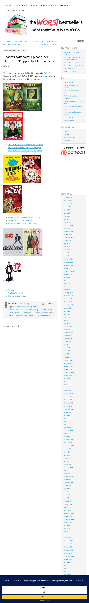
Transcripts (67, 141)
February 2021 (68, 360)
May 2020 (67, 384)
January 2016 (68, 544)
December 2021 (68, 329)
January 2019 (68, 434)
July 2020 (67, 378)
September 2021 (69, 339)
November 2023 (69, 265)
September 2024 (69, 237)
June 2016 (67, 528)
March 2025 (67, 222)
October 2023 (68, 268)
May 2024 (67, 250)
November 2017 (69, 476)
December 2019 (68, 400)
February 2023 (68, 293)
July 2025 (67, 210)
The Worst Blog (68, 82)
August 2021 (68, 342)
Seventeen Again (21, 316)
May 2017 (67, 495)
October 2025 (68, 201)
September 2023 (69, 271)
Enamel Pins (48, 5)
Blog (34, 5)
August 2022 (68, 308)
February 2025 (68, 225)
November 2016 (69, 513)
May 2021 (67, 351)
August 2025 (68, 207)
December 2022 (68, 296)
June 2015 (67, 565)
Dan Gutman (18, 310)
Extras (66, 131)
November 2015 (69, 550)
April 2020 (67, 388)
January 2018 (68, 470)
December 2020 (68, 363)
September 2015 (69, 556)
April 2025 (67, 219)
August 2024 (68, 241)
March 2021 (67, 357)
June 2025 (67, 213)
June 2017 (67, 492)
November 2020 (69, 366)
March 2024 (67, 256)
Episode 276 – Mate (70, 71)
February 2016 (68, 541)
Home (8, 5)
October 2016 (68, 516)
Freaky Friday (29, 310)
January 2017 (68, 507)
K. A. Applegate (25, 313)
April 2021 (67, 354)
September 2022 (69, 305)
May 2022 (67, 317)
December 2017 (68, 473)
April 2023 (67, 286)
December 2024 (68, 228)
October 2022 (68, 302)
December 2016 (68, 510)
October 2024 (68, 234)
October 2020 (68, 369)
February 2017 (68, 504)
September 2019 (69, 409)
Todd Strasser (45, 316)
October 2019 (68, 406)
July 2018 (67, 452)
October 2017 (68, 479)
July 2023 (67, 277)
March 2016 (67, 538)
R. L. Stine (36, 313)
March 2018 (67, 464)
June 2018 (67, 455)
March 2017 (67, 501)
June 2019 (67, 418)
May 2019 (67, 421)
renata (9, 50)
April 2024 (67, 253)
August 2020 (68, 375)
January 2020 (68, 397)
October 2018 (68, 443)
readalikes (44, 313)
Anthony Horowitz (22, 307)
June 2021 (67, 348)
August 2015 (68, 559)
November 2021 (69, 332)
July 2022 (67, 311)
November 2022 (69, 299)
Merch (64, 5)
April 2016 (67, 535)
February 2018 (68, 467)
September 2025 (69, 204)
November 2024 (69, 231)
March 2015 (67, 574)
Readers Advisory (22, 304)
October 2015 (68, 553)
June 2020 (67, 381)
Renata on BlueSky (69, 120)
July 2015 (67, 562)
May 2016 (67, 532)
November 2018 (69, 440)
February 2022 (68, 326)
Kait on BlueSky (69, 117)
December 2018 (68, 437)
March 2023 (67, 290)
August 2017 (68, 486)
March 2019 (67, 427)
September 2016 (69, 519)
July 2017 (67, 489)
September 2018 (69, 446)
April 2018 (67, 461)
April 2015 (67, 571)
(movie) (12, 290)
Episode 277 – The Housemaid (73, 63)
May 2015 (67, 568)
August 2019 (68, 412)
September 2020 (69, 372)
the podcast (49, 76)
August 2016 (68, 522)
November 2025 (69, 198)
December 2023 (68, 262)
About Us (21, 5)
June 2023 (67, 280)
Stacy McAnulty (33, 316)
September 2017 (69, 483)
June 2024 (67, 247)
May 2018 (67, 458)
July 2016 (67, 525)
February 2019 (68, 430)
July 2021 (67, 345)
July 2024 (67, 244)
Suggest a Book (15, 10)
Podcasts (66, 134)
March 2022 (67, 323)
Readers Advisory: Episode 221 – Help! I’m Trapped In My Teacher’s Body (29, 61)
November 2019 (69, 403)
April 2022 (67, 320)
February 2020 (68, 394)
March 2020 (67, 391)
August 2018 (68, 449)
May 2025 (67, 216)
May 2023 (67, 283)
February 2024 (68, 259)
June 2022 (67, 314)
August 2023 (68, 274)
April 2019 (67, 424)
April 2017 (67, 498)
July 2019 (67, 415)
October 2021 (68, 335)
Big (31, 307)
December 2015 (68, 547)
